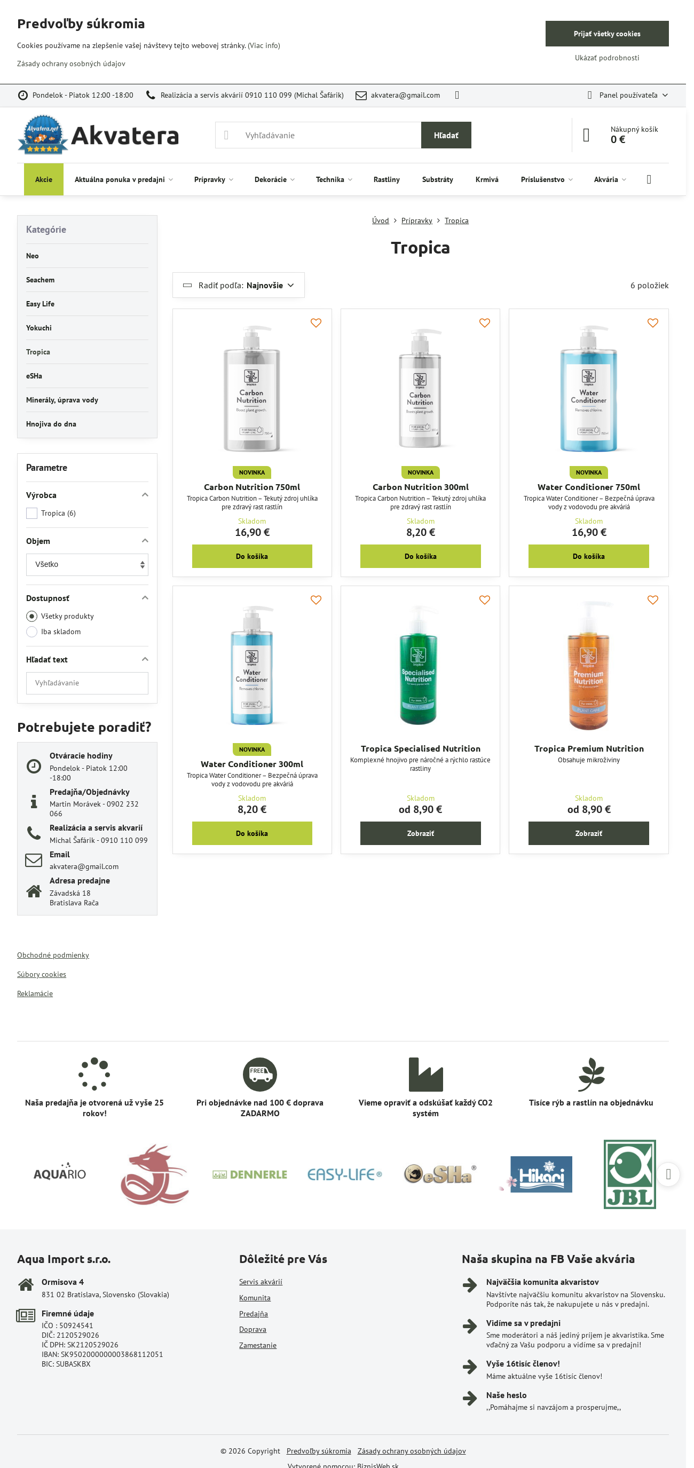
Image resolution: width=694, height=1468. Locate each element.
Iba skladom (53, 631)
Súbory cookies (41, 974)
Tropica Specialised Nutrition (420, 748)
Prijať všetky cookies (607, 33)
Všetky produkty (60, 616)
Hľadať (446, 135)
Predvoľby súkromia (319, 1451)
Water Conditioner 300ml (252, 763)
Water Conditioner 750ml (589, 486)
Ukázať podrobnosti (607, 57)
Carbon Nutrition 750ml (252, 486)
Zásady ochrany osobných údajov (412, 1451)
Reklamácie (35, 993)
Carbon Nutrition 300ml (421, 486)
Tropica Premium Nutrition (589, 748)
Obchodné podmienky (53, 955)
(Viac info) (264, 45)
